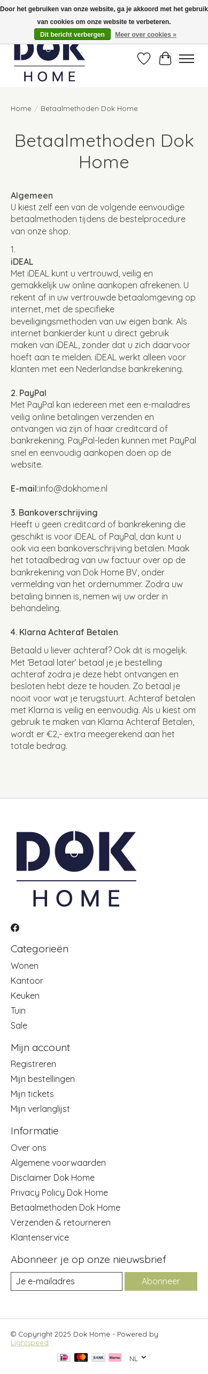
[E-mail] (66, 1281)
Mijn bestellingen (43, 1078)
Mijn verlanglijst (40, 1108)
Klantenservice (40, 1237)
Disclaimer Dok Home (53, 1177)
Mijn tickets (32, 1093)
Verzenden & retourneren (61, 1222)
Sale (19, 1025)
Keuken (25, 995)
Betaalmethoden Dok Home (65, 1207)
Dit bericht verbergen (72, 34)
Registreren (33, 1064)
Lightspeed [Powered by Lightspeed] (30, 1342)
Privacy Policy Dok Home (59, 1192)
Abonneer (161, 1281)
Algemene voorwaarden (58, 1162)
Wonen (24, 965)
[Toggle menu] (186, 58)
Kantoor (27, 980)
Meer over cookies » (145, 34)
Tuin (18, 1010)
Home (21, 108)
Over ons (29, 1147)
